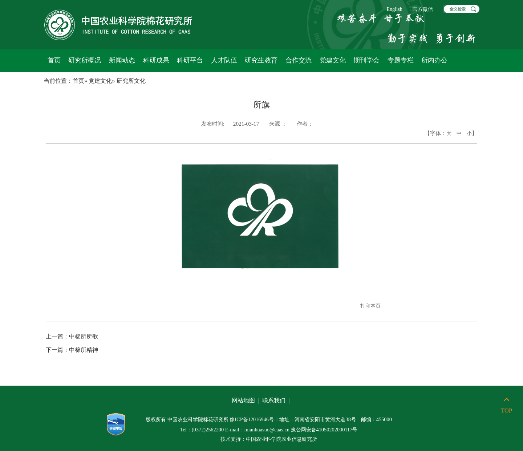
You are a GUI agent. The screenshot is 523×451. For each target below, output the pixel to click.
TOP (506, 405)
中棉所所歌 (72, 336)
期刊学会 (366, 60)
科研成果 (156, 60)
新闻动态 (122, 60)
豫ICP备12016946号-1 (254, 419)
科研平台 (190, 60)
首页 (54, 60)
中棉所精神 (72, 349)
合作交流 (298, 60)
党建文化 (333, 60)
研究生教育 (261, 60)
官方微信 (423, 9)
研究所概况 (84, 60)
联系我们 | (276, 400)
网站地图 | (246, 400)
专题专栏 (401, 60)
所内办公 (434, 60)
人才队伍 (224, 60)
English (394, 9)
